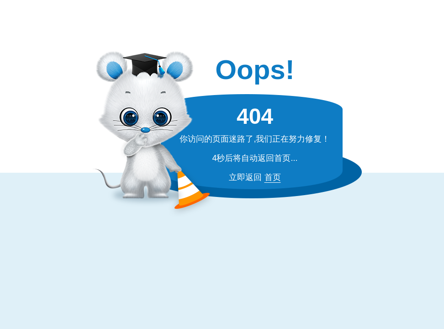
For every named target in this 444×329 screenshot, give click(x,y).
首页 (272, 177)
